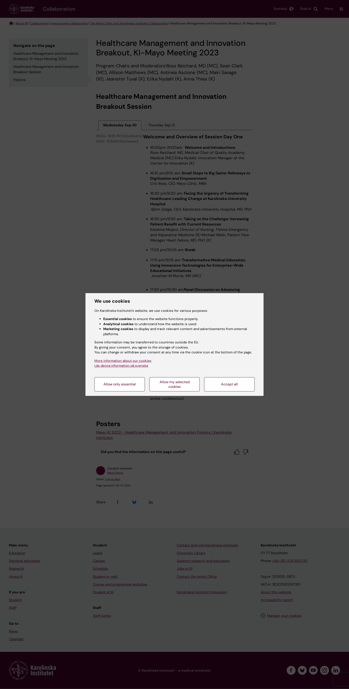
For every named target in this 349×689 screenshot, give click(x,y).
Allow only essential (119, 384)
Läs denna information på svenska (121, 365)
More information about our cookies (122, 361)
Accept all (229, 384)
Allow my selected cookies (175, 384)
